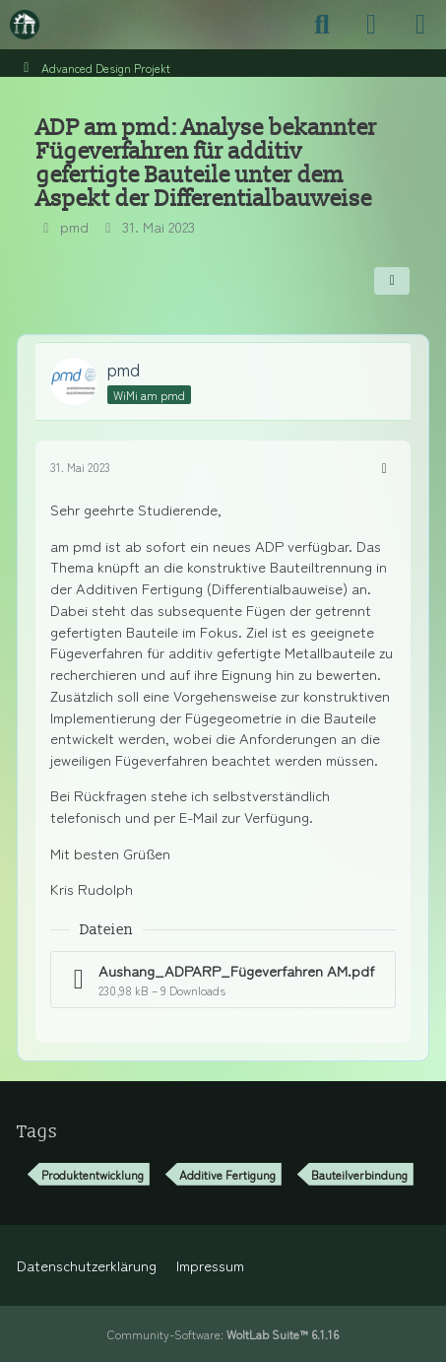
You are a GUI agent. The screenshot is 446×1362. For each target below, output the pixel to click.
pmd (74, 226)
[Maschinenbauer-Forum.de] (24, 24)
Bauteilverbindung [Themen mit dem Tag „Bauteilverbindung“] (359, 1174)
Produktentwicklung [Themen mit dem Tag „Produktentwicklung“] (92, 1174)
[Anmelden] (371, 24)
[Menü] (420, 24)
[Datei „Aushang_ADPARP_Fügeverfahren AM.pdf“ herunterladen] (223, 980)
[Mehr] (384, 467)
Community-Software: (223, 1334)
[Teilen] (392, 281)
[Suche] (322, 24)
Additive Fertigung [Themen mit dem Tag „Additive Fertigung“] (227, 1174)
